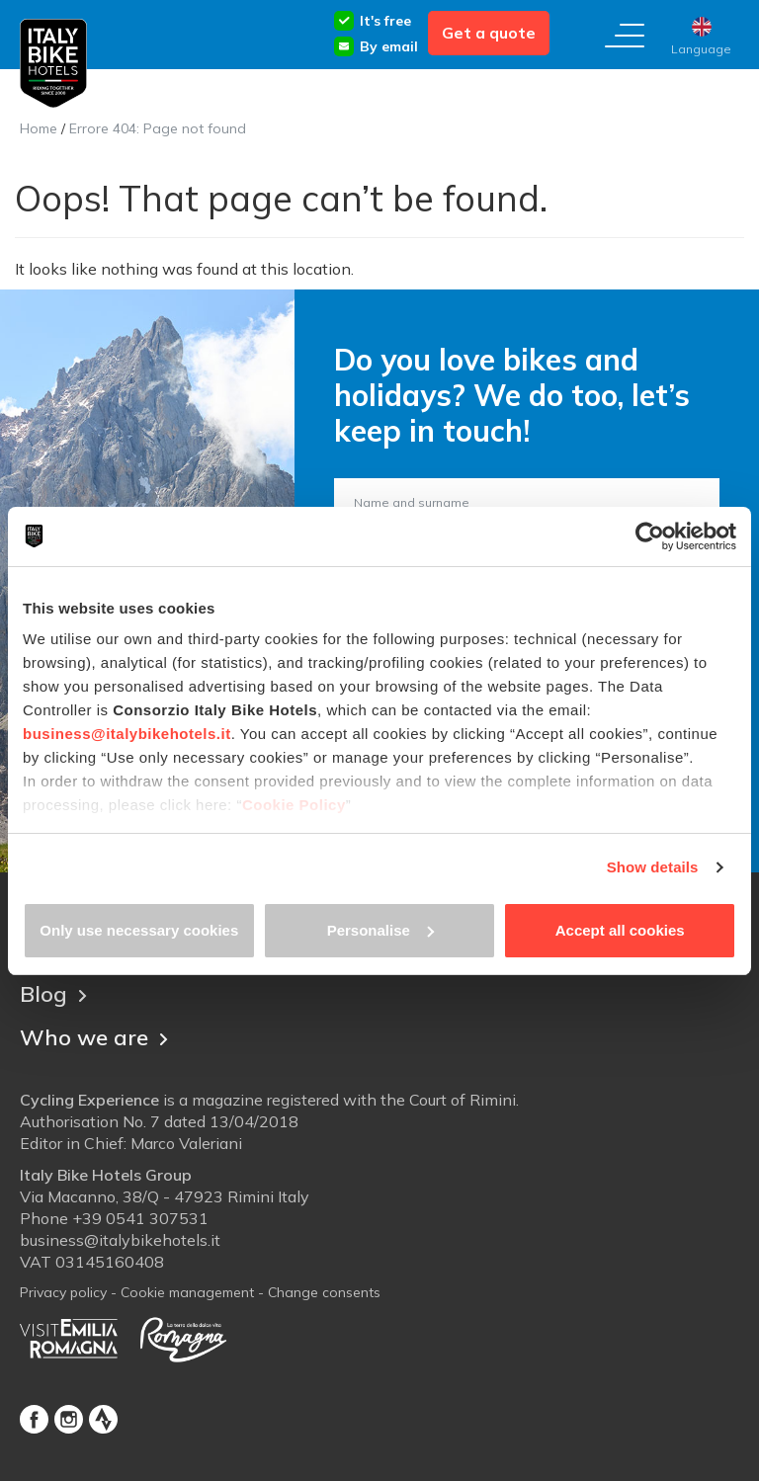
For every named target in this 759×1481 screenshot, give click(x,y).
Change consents (324, 1292)
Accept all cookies (620, 930)
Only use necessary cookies (139, 930)
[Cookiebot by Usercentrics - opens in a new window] (649, 536)
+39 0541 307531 (140, 1218)
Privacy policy (63, 1292)
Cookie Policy (294, 804)
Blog (53, 994)
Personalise (380, 930)
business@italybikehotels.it (127, 733)
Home (38, 128)
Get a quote (489, 32)
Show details (653, 867)
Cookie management (187, 1292)
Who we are (94, 1037)
